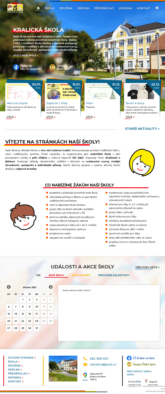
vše (38, 275)
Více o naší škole (24, 55)
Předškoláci (104, 8)
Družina (65, 8)
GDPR (130, 374)
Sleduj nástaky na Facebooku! (31, 67)
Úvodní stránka (21, 357)
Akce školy (56, 275)
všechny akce (146, 267)
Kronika (125, 8)
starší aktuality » (142, 129)
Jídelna (83, 8)
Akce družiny (81, 275)
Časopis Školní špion (144, 364)
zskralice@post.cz (103, 364)
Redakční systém (134, 383)
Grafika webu (151, 382)
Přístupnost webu (138, 371)
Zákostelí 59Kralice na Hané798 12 (98, 377)
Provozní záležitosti (113, 275)
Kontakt (144, 8)
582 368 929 (99, 358)
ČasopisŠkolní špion (63, 67)
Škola (49, 8)
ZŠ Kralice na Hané (144, 358)
